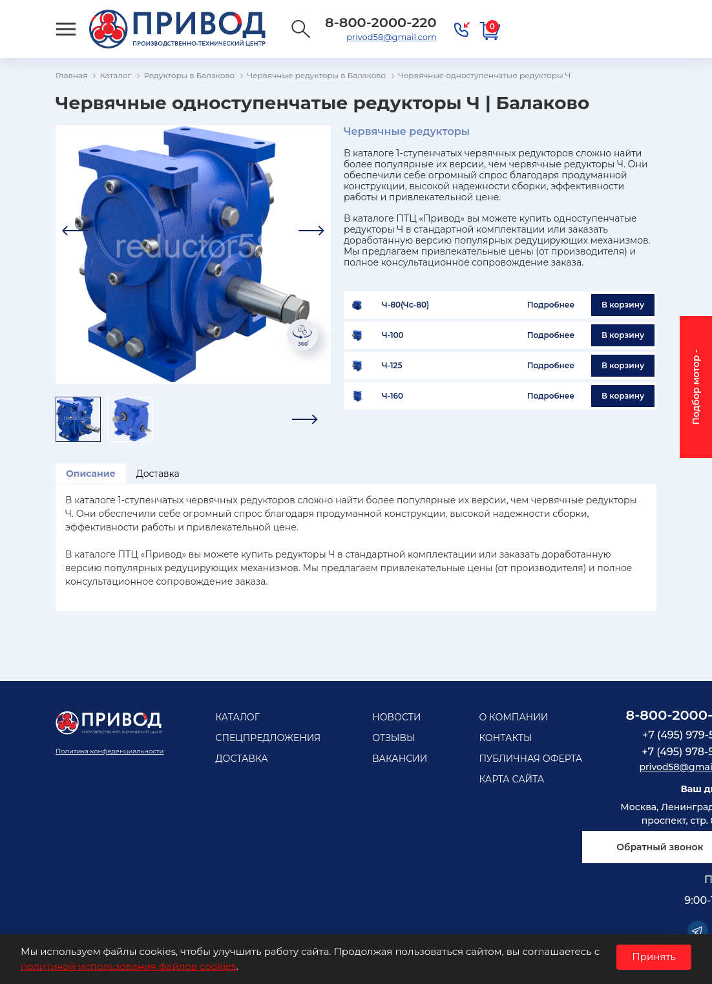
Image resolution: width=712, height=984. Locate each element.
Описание (91, 473)
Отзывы (393, 738)
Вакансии (399, 758)
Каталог (237, 717)
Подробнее (550, 304)
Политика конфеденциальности (109, 751)
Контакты (505, 738)
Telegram (697, 931)
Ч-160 (392, 396)
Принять (654, 956)
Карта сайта (511, 779)
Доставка (158, 473)
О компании (513, 717)
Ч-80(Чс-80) (405, 304)
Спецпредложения (267, 738)
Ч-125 (392, 365)
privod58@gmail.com (391, 37)
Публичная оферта (530, 758)
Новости (396, 717)
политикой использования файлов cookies (128, 966)
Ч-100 (393, 335)
